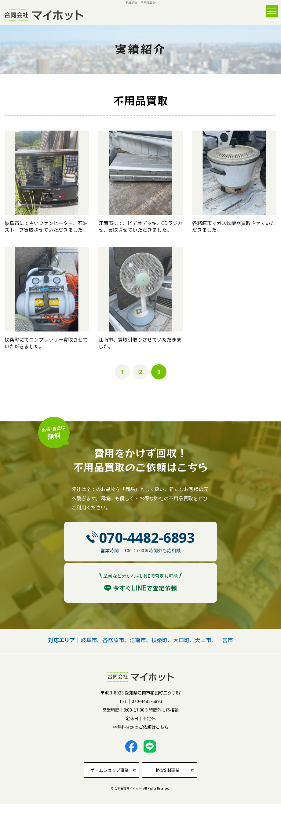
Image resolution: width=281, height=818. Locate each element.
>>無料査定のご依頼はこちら (140, 727)
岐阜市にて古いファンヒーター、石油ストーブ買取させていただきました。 (46, 226)
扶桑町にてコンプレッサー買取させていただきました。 (46, 343)
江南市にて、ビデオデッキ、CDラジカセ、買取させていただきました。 (140, 226)
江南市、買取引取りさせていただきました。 (139, 343)
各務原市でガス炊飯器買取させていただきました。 (233, 226)
